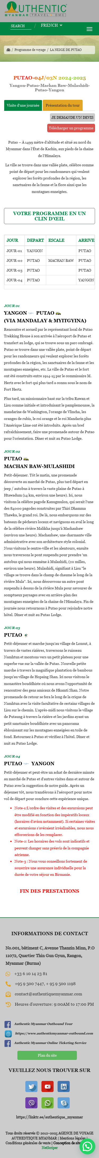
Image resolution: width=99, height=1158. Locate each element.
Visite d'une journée (23, 105)
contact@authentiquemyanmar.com (48, 993)
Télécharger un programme (71, 128)
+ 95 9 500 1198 (61, 983)
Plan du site (47, 1055)
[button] (87, 1146)
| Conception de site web (69, 1143)
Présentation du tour (63, 105)
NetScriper (50, 1148)
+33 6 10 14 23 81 (30, 973)
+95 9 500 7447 (29, 983)
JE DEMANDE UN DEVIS (72, 117)
